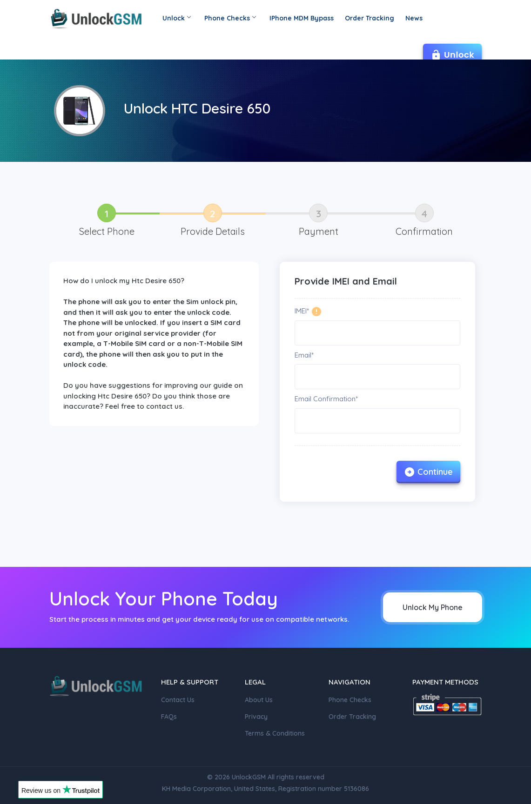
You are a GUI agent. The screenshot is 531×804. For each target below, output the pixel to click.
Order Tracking (369, 18)
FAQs (169, 716)
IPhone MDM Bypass (301, 18)
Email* (304, 355)
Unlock (176, 18)
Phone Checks (229, 18)
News (414, 18)
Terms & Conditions (275, 733)
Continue (428, 472)
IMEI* (302, 310)
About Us (259, 700)
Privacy (256, 716)
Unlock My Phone (433, 607)
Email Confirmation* (326, 398)
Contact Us (178, 700)
